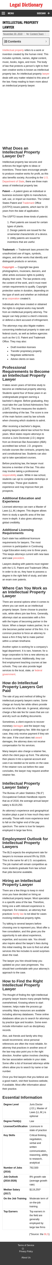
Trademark (28, 203)
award (38, 737)
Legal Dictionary (26, 4)
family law (18, 914)
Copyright (8, 267)
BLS (46, 1234)
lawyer (45, 73)
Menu (11, 13)
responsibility (9, 475)
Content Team (37, 34)
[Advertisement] (26, 115)
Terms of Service (26, 1245)
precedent (18, 558)
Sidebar (41, 13)
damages (18, 725)
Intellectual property (13, 50)
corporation (13, 298)
